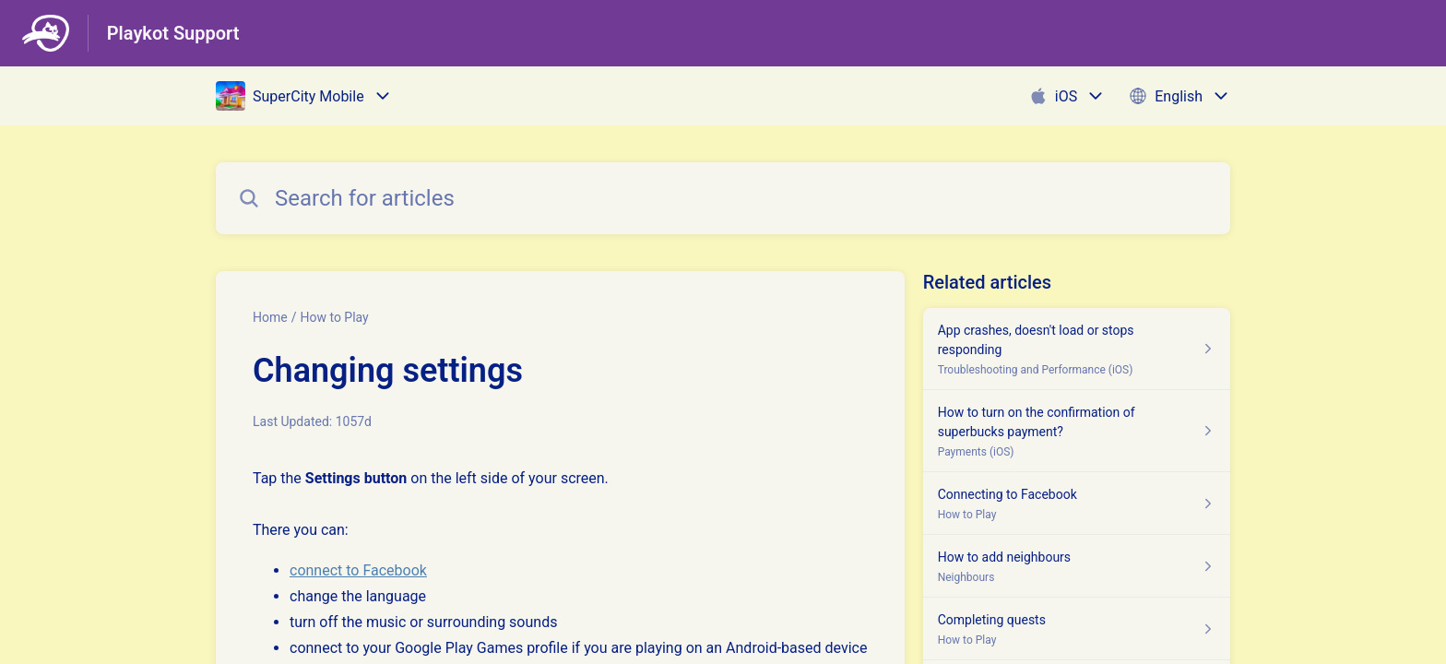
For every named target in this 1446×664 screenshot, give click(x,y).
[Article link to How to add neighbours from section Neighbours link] (1076, 566)
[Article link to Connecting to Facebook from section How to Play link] (1076, 503)
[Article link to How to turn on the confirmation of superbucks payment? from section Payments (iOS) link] (1076, 431)
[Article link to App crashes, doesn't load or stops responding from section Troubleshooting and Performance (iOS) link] (1076, 349)
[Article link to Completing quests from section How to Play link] (1076, 629)
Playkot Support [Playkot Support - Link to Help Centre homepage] (173, 33)
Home (270, 317)
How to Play (334, 317)
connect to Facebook (358, 570)
